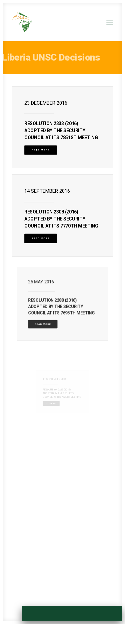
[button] (109, 22)
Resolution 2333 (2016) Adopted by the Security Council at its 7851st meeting (61, 130)
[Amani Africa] (22, 22)
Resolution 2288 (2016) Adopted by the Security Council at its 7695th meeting (61, 305)
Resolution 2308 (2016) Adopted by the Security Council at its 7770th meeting (61, 218)
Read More (41, 150)
